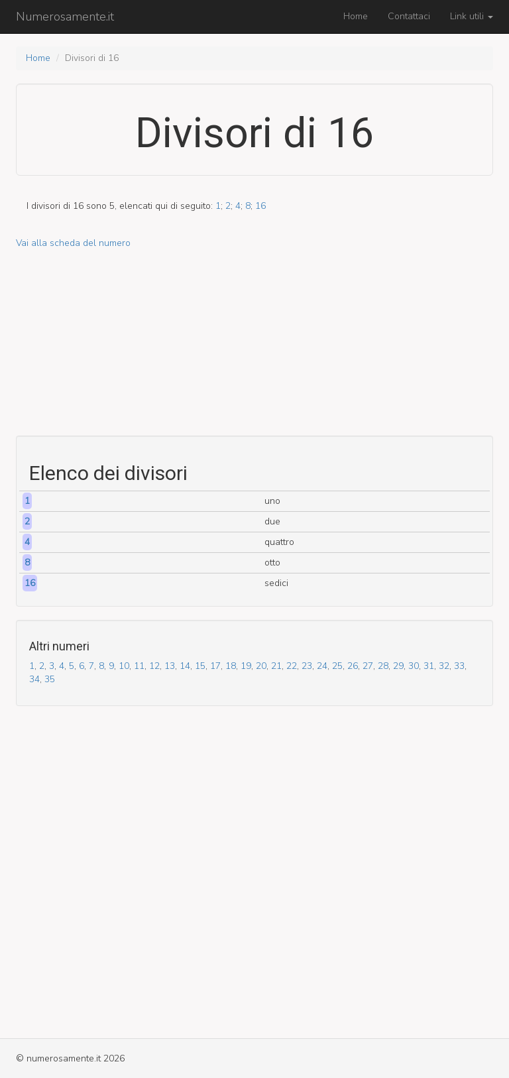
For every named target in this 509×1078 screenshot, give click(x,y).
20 (261, 666)
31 (429, 666)
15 (200, 666)
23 (307, 666)
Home (355, 16)
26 (352, 666)
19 (246, 666)
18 (230, 666)
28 (383, 666)
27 (368, 666)
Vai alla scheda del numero (73, 243)
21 (276, 666)
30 (413, 666)
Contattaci (409, 16)
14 (185, 666)
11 (139, 666)
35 (49, 679)
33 (459, 666)
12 (154, 666)
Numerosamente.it (65, 17)
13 (169, 666)
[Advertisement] (254, 343)
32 (444, 666)
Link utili (471, 16)
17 (215, 666)
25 (337, 666)
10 (124, 666)
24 (322, 666)
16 (260, 206)
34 (34, 679)
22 (291, 666)
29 (398, 666)
